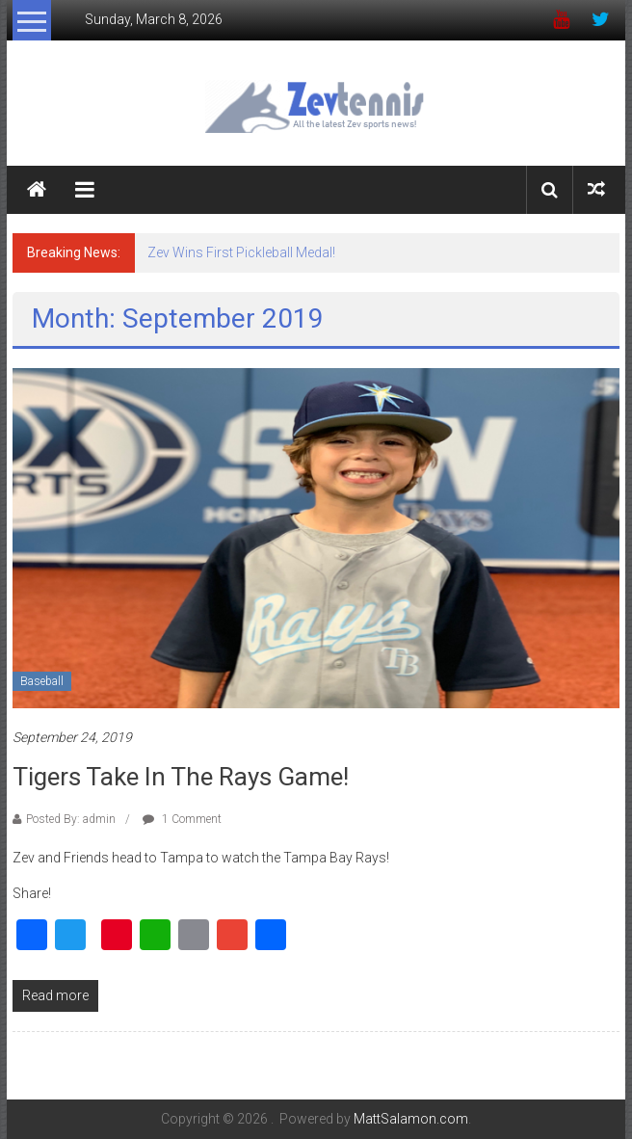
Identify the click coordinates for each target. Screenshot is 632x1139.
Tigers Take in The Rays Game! (181, 776)
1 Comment (182, 819)
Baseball (42, 681)
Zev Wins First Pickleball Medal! (241, 252)
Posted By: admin (71, 819)
